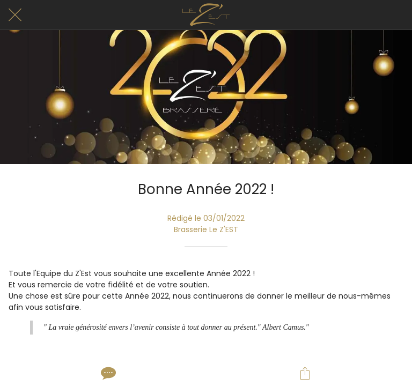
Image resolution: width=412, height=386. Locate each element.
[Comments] (107, 373)
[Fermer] (15, 15)
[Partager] (305, 373)
